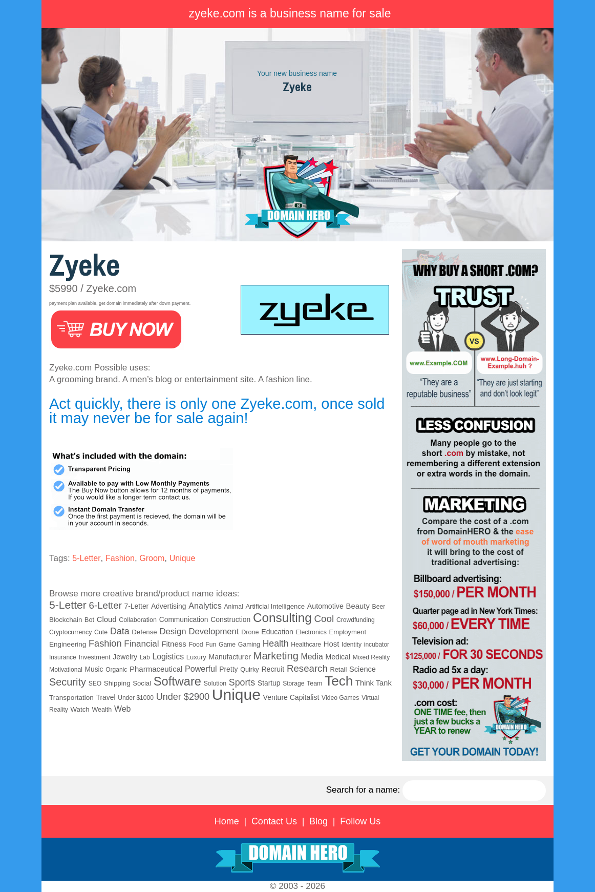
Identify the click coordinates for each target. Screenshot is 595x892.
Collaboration (138, 620)
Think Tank (373, 683)
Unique (182, 558)
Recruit (272, 669)
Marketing (276, 655)
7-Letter (136, 606)
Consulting (282, 618)
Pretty (228, 669)
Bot (89, 620)
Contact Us (274, 821)
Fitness (173, 643)
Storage (293, 683)
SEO (95, 683)
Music (94, 669)
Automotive (325, 606)
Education (277, 632)
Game (227, 644)
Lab (145, 657)
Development (213, 631)
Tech (339, 681)
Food (196, 644)
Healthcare (306, 644)
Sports (242, 682)
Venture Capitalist (291, 697)
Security (67, 682)
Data (120, 631)
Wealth (102, 709)
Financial (141, 644)
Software (177, 681)
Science (362, 669)
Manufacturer (230, 657)
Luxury (196, 657)
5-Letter (86, 558)
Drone (250, 632)
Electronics (311, 632)
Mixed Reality (371, 657)
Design (172, 631)
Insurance (62, 657)
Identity (352, 644)
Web (122, 708)
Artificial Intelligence (275, 606)
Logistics (168, 656)
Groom (151, 558)
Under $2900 (182, 697)
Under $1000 (136, 697)
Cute (101, 632)
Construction (230, 619)
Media (312, 656)
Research (307, 668)
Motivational (65, 669)
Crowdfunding (355, 620)
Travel (106, 697)
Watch (80, 709)
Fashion (120, 558)
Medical (337, 657)
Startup (269, 683)
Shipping (117, 683)
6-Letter (105, 605)
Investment (95, 657)
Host (331, 644)
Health (276, 643)
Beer (379, 606)
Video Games (340, 697)
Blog (318, 821)
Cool (324, 618)
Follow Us (360, 821)
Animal (233, 606)
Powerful (201, 668)
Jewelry (125, 657)
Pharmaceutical (156, 669)
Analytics (205, 605)
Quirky (249, 669)
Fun (210, 644)
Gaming (249, 644)
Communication (183, 620)
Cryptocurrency (70, 632)
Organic (116, 669)
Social (142, 683)
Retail (338, 669)
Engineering (67, 644)
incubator (376, 644)
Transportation (71, 697)
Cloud (107, 619)
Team (314, 683)
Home (227, 821)
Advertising (168, 606)
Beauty (358, 606)
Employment (348, 632)
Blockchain (65, 620)
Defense (144, 632)
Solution (215, 683)
